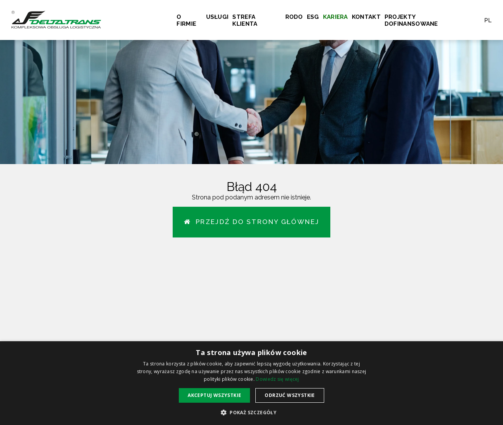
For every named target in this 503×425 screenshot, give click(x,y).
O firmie (186, 20)
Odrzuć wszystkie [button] (290, 395)
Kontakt (366, 16)
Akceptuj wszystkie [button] (214, 395)
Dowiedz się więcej (277, 379)
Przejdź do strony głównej (252, 222)
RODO (294, 16)
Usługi (217, 16)
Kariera (335, 16)
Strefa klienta (244, 20)
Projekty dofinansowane (411, 20)
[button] (251, 412)
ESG (313, 16)
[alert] (251, 383)
